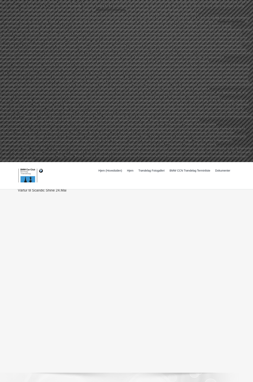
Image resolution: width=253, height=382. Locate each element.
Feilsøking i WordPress (231, 21)
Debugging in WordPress (111, 9)
